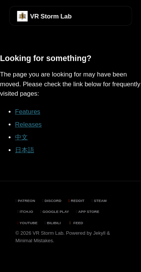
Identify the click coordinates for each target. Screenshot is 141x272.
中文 (21, 137)
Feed (75, 223)
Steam (98, 201)
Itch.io (25, 211)
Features (27, 111)
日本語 (24, 150)
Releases (28, 124)
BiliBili (52, 223)
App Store (87, 211)
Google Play (54, 211)
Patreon (25, 201)
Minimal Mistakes (34, 240)
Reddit (76, 201)
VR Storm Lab (50, 16)
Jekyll (99, 233)
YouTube (27, 223)
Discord (51, 201)
